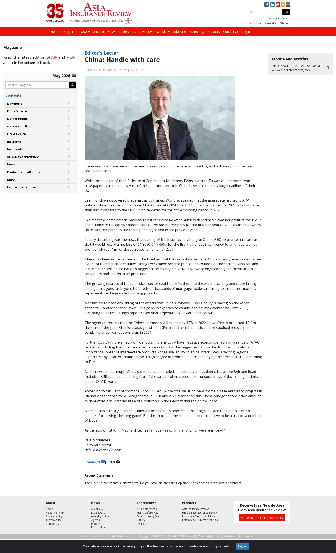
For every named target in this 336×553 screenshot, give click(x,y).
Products (213, 32)
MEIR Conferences (147, 512)
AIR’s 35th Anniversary (23, 157)
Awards (146, 32)
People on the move (21, 187)
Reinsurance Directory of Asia (200, 520)
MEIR (70, 57)
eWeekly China (100, 516)
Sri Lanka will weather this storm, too (296, 68)
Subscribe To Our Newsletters (262, 518)
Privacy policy (54, 516)
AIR (95, 32)
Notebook (14, 149)
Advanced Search (279, 18)
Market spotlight (19, 126)
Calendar (162, 32)
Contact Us (231, 32)
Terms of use (54, 520)
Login (246, 32)
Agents (95, 520)
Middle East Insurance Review (200, 512)
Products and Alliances (23, 172)
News (85, 32)
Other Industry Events (150, 516)
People (95, 524)
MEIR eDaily (98, 512)
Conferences (127, 32)
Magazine (69, 32)
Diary (11, 180)
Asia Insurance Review (195, 509)
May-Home (14, 103)
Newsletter (271, 23)
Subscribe (256, 23)
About (49, 509)
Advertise (179, 32)
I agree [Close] (242, 546)
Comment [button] (95, 462)
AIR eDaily (97, 509)
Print (113, 462)
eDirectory (196, 32)
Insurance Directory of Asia (198, 516)
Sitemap (285, 23)
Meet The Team (55, 512)
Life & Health (16, 134)
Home (55, 32)
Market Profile (17, 119)
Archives (108, 32)
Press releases (100, 527)
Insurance (14, 141)
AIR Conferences (147, 509)
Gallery (141, 520)
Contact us (52, 524)
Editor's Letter (17, 111)
